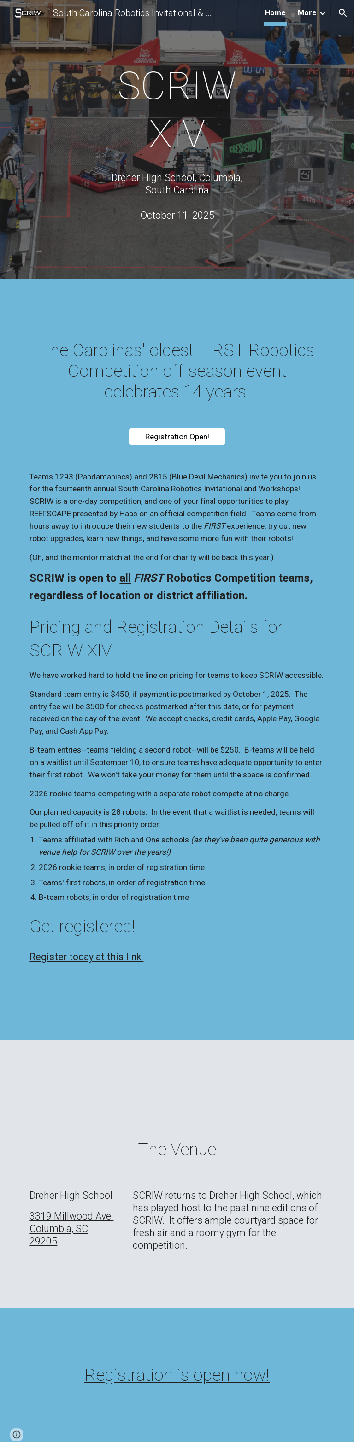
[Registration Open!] (177, 436)
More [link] (307, 12)
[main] (176, 110)
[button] (343, 13)
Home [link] (275, 12)
